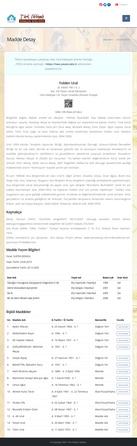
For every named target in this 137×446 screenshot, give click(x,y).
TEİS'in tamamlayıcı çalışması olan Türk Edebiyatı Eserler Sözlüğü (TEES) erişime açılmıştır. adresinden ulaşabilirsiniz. (53, 64)
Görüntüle (123, 326)
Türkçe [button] (121, 4)
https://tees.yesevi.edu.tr (61, 64)
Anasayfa (108, 39)
